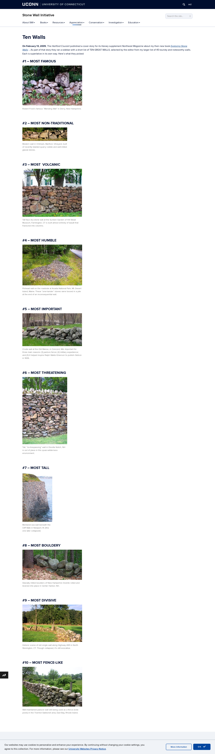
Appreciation (76, 22)
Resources (59, 22)
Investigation (116, 22)
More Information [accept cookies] (179, 747)
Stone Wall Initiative (38, 15)
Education (134, 22)
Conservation (96, 22)
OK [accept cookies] (202, 746)
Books (44, 22)
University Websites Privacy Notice (87, 748)
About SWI (28, 22)
